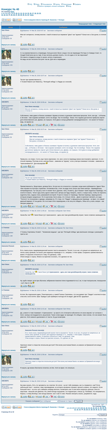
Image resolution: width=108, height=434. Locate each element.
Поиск (36, 4)
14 (25, 13)
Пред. (12, 11)
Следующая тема (99, 24)
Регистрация (66, 4)
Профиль (77, 4)
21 (2, 15)
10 (16, 13)
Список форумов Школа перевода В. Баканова (40, 20)
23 (7, 15)
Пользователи (46, 4)
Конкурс (61, 20)
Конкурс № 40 (10, 9)
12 (21, 13)
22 (4, 15)
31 (25, 15)
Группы (56, 4)
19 (37, 13)
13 (23, 13)
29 (21, 15)
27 (16, 15)
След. (32, 15)
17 (33, 13)
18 (35, 13)
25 (11, 15)
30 (23, 15)
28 (18, 15)
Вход (68, 6)
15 (28, 13)
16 (30, 13)
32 (28, 15)
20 (40, 13)
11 (18, 13)
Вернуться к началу (9, 45)
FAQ (30, 4)
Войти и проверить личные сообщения (51, 6)
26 (14, 15)
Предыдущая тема (85, 24)
